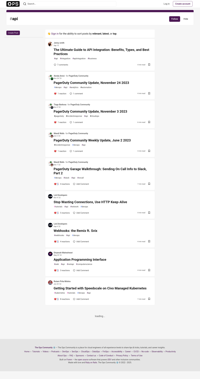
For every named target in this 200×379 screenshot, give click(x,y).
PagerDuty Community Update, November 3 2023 (90, 111)
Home (27, 351)
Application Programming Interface (80, 260)
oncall (80, 177)
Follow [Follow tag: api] (174, 19)
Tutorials (36, 351)
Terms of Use (136, 355)
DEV (109, 359)
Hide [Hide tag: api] (185, 19)
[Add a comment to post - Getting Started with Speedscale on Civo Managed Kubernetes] (61, 299)
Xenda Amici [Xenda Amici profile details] (59, 76)
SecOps (75, 351)
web (56, 264)
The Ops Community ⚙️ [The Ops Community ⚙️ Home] (45, 347)
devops (58, 87)
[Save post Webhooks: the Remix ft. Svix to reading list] (149, 242)
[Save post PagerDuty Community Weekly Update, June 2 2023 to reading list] (149, 151)
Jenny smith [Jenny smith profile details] (59, 43)
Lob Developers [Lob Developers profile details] (60, 195)
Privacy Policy (122, 355)
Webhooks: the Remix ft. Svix (75, 231)
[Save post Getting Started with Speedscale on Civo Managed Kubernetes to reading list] (149, 299)
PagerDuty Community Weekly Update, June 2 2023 (92, 140)
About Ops (62, 355)
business (92, 58)
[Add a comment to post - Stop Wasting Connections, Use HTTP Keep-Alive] (61, 212)
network (74, 206)
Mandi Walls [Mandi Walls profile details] (59, 133)
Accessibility (116, 351)
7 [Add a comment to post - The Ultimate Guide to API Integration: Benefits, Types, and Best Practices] (60, 64)
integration (65, 58)
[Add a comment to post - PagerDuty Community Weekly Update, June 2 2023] (60, 151)
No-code (145, 351)
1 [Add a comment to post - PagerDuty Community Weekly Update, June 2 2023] (76, 151)
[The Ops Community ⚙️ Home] (13, 4)
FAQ (71, 355)
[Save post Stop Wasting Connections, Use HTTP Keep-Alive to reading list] (149, 213)
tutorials (58, 206)
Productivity (171, 351)
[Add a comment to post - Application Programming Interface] (61, 270)
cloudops (94, 116)
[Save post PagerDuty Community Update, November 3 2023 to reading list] (149, 122)
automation (86, 87)
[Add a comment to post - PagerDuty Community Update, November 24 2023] (60, 93)
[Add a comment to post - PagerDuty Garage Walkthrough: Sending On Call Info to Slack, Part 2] (61, 184)
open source (83, 359)
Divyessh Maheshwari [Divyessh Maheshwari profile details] (63, 253)
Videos (46, 351)
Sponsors (80, 355)
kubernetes (59, 292)
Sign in (55, 33)
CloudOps (85, 351)
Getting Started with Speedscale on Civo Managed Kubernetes (100, 288)
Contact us (91, 355)
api (56, 58)
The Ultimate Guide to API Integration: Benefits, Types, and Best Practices (101, 52)
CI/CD (136, 351)
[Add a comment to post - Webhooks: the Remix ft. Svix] (61, 241)
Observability (157, 351)
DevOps (65, 351)
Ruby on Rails (91, 362)
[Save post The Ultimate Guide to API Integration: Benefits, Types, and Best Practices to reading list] (149, 65)
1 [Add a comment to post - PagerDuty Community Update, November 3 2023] (76, 122)
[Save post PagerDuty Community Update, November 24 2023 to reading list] (149, 94)
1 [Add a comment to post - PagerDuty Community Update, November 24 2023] (76, 93)
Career (128, 351)
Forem (69, 359)
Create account (182, 3)
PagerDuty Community (78, 76)
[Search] (25, 4)
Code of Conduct (106, 355)
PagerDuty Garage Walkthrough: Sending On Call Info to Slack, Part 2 (100, 171)
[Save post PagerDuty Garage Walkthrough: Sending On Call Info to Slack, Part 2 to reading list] (149, 184)
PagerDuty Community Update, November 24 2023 (91, 83)
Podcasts (55, 351)
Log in (167, 3)
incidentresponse (74, 116)
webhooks (59, 235)
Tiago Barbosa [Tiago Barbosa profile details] (60, 104)
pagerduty (59, 116)
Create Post (13, 33)
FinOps (106, 351)
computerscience (84, 264)
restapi (70, 264)
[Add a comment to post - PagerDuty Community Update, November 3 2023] (60, 122)
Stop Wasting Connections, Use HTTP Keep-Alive (90, 202)
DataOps (96, 351)
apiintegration (79, 58)
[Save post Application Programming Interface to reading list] (149, 270)
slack (66, 177)
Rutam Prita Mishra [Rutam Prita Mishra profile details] (62, 281)
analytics (73, 87)
